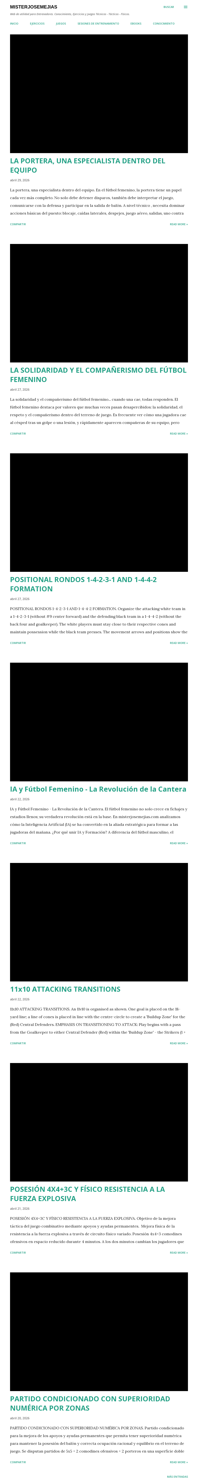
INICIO (14, 23)
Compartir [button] (18, 224)
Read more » (179, 224)
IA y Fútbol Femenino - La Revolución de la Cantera (98, 789)
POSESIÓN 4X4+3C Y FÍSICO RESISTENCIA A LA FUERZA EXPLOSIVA (87, 1193)
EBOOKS (136, 23)
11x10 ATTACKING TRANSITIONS (65, 989)
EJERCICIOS (37, 23)
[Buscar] (169, 7)
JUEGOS (61, 23)
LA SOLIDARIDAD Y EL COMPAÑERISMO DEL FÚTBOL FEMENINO (98, 374)
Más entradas (177, 1476)
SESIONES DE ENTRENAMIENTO (98, 23)
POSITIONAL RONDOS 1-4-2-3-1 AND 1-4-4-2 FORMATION (83, 584)
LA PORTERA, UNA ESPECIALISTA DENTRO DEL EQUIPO (87, 165)
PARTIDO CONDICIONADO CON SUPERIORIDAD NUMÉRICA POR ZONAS (90, 1403)
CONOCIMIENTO (164, 23)
